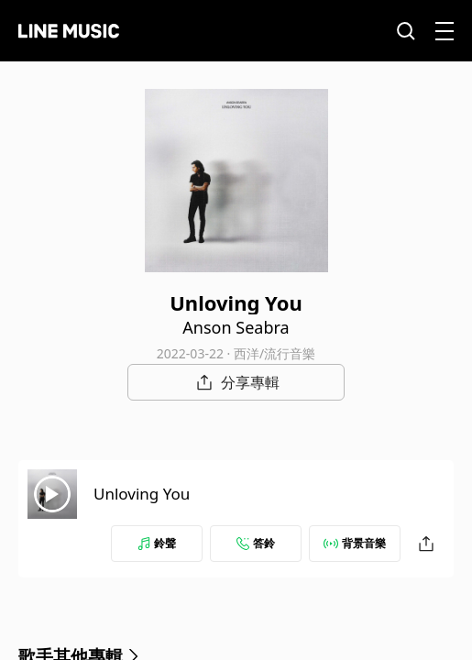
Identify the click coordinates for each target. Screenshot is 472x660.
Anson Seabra (235, 327)
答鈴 (255, 543)
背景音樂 (355, 543)
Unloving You (141, 493)
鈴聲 (156, 543)
